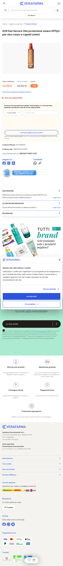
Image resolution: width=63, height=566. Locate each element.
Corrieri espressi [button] (8, 483)
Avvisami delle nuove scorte (31, 133)
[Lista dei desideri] (29, 560)
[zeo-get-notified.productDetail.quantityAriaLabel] (13, 112)
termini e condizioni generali (32, 136)
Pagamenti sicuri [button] (9, 533)
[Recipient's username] (27, 324)
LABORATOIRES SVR (28, 153)
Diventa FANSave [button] (31, 474)
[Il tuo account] (4, 3)
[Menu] (59, 3)
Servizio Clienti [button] (31, 469)
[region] (31, 58)
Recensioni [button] (6, 499)
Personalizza (31, 304)
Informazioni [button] (31, 458)
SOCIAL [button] (5, 516)
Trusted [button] (5, 552)
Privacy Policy (42, 331)
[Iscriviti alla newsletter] (56, 324)
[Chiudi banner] (59, 260)
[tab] (31, 194)
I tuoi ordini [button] (31, 463)
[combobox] (31, 10)
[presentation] (24, 123)
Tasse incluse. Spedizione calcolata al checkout (16, 92)
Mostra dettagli (49, 289)
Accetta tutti (31, 296)
